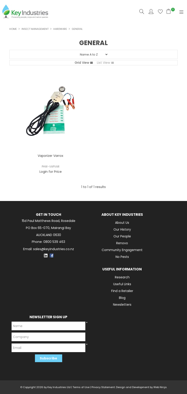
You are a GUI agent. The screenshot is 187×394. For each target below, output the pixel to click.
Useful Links (122, 284)
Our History (122, 229)
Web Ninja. (160, 387)
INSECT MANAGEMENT (35, 29)
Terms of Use (81, 387)
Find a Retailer (122, 291)
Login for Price (50, 171)
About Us (122, 222)
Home (13, 29)
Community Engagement (122, 250)
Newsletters (122, 304)
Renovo (122, 243)
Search (141, 11)
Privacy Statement (103, 387)
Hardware (60, 29)
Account (151, 11)
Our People (122, 236)
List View (103, 62)
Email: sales (48, 249)
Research (122, 277)
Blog (122, 297)
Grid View (82, 62)
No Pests (122, 256)
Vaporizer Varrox (50, 155)
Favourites (160, 11)
